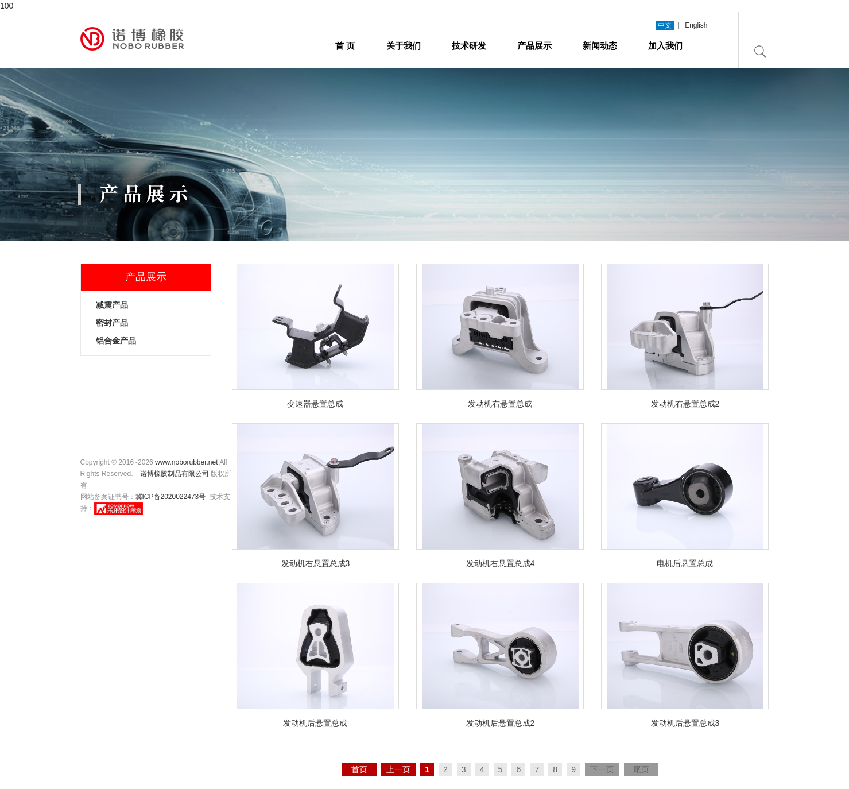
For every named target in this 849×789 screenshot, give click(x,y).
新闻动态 (600, 46)
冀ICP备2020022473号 (170, 497)
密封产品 (112, 322)
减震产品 (112, 305)
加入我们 (665, 46)
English (696, 25)
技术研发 (469, 46)
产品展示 (534, 46)
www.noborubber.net (186, 462)
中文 (665, 25)
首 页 (345, 46)
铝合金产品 (116, 340)
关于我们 (403, 46)
